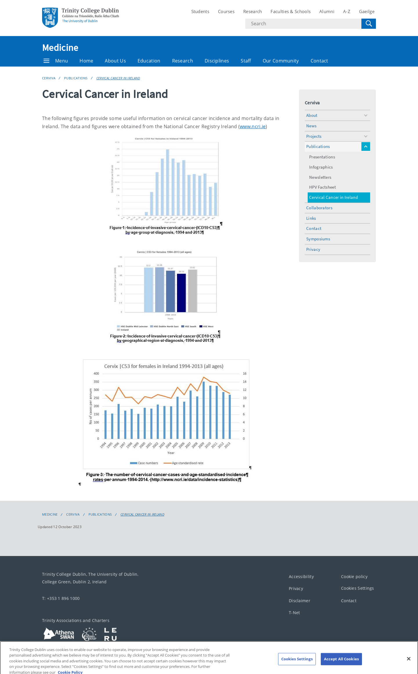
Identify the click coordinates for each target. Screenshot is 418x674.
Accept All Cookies (341, 663)
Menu (56, 61)
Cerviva (48, 78)
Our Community (281, 61)
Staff (246, 61)
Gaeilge (366, 11)
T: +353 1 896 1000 (61, 598)
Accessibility (301, 576)
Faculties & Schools (291, 11)
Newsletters (320, 177)
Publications (76, 78)
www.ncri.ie (253, 126)
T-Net (294, 612)
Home (86, 61)
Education (149, 61)
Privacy (313, 249)
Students (200, 11)
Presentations (322, 157)
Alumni (326, 11)
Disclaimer (299, 600)
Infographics (321, 167)
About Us (115, 61)
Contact (319, 61)
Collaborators (319, 207)
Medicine (60, 47)
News (311, 125)
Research (252, 11)
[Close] (408, 663)
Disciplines (217, 61)
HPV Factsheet (322, 187)
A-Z (346, 11)
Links (311, 218)
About (312, 115)
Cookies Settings (357, 588)
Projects (313, 136)
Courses (226, 11)
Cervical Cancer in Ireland (118, 78)
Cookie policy (354, 576)
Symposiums (318, 239)
